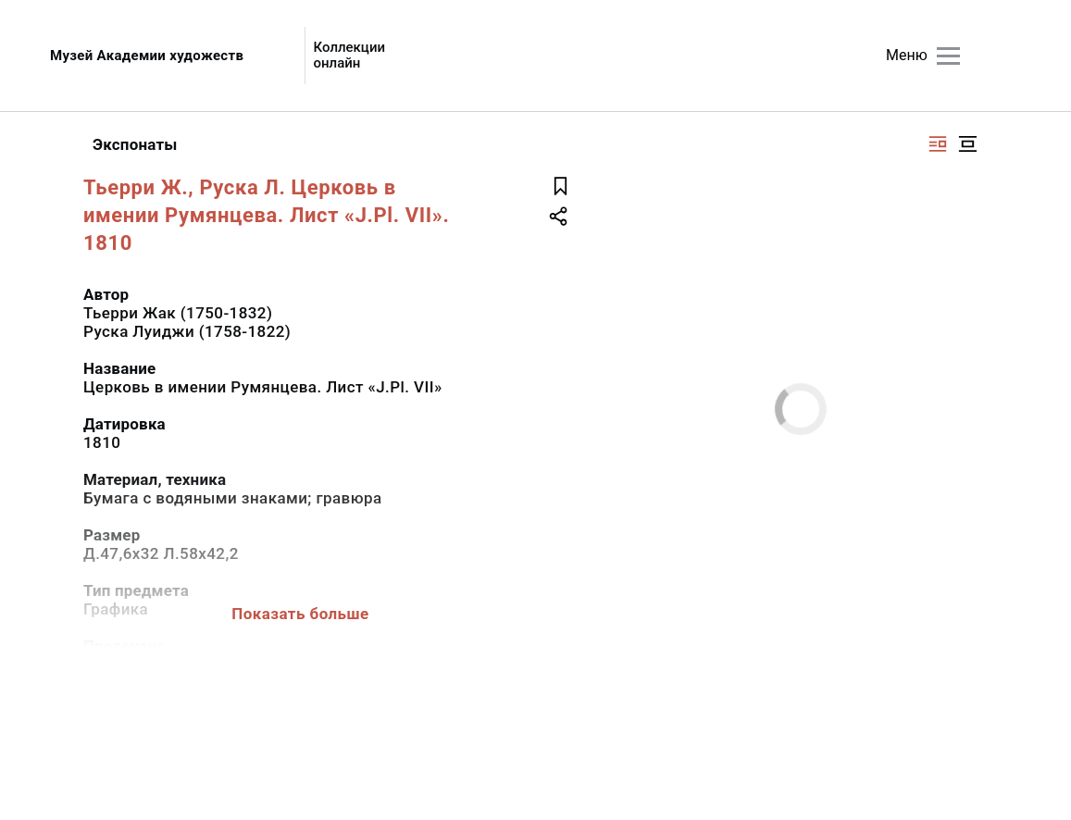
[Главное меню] (948, 56)
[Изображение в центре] (967, 144)
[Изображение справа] (938, 144)
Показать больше (299, 613)
